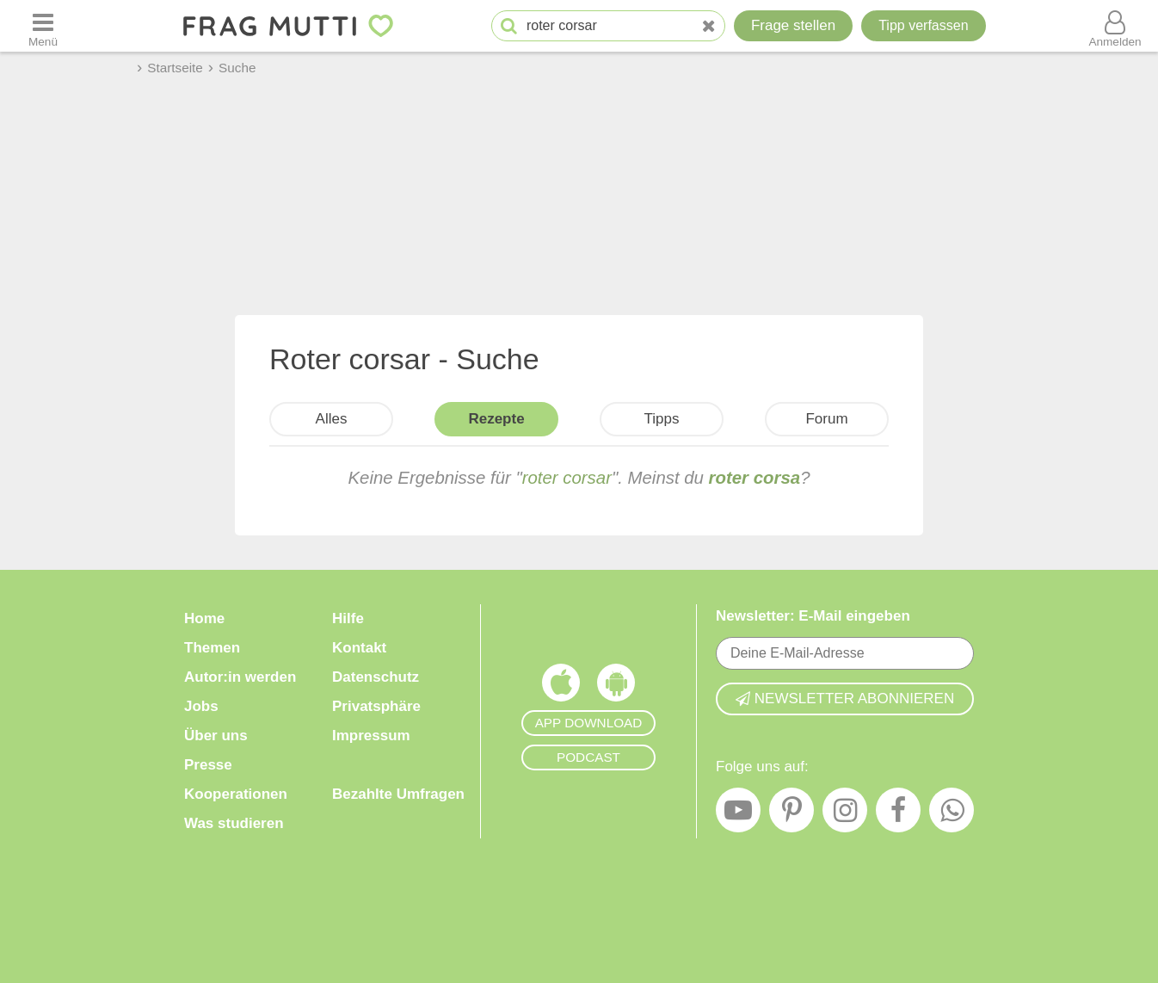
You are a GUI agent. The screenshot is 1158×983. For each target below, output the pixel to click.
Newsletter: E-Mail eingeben (813, 616)
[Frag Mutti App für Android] (616, 687)
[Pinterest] (791, 814)
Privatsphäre (376, 706)
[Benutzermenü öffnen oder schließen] (1115, 26)
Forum (826, 419)
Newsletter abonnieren (845, 698)
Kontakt (359, 648)
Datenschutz (375, 677)
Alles (332, 419)
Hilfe (348, 618)
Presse (208, 765)
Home (204, 618)
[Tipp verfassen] (923, 25)
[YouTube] (738, 814)
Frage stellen (793, 25)
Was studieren (234, 823)
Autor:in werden (240, 677)
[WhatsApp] (951, 814)
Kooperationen (235, 794)
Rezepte (496, 419)
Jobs (201, 706)
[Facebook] (898, 814)
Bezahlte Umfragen (398, 794)
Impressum (371, 735)
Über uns (216, 735)
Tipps (662, 419)
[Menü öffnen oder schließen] (43, 26)
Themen (212, 648)
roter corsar (567, 477)
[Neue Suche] (709, 26)
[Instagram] (844, 814)
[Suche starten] (508, 26)
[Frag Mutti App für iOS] (561, 687)
